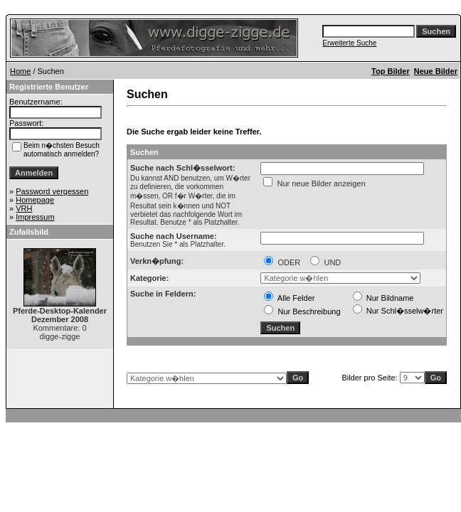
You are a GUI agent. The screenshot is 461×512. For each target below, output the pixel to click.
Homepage (35, 200)
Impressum (35, 217)
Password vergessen (52, 191)
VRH (24, 208)
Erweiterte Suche (349, 43)
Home (20, 71)
